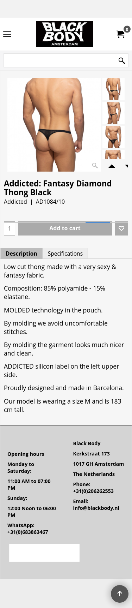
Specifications (65, 253)
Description (21, 253)
